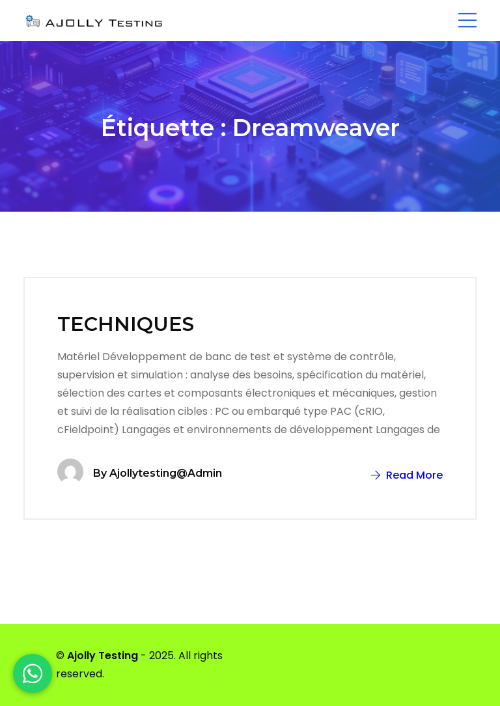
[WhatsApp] (32, 673)
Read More (407, 475)
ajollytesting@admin (165, 473)
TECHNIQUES (125, 324)
